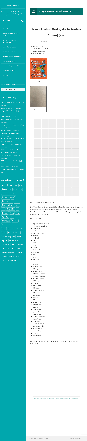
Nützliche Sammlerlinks (9, 61)
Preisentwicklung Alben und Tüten (11, 66)
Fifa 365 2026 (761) (6, 130)
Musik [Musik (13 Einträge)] (12, 216)
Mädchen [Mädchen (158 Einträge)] (6, 221)
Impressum (5, 75)
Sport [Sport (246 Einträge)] (4, 241)
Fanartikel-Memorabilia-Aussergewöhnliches (9, 41)
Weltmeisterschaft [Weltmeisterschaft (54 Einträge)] (8, 253)
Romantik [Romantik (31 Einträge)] (19, 229)
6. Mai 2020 (44, 41)
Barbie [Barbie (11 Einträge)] (20, 185)
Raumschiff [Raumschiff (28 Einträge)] (11, 229)
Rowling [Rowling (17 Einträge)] (4, 232)
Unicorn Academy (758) (7, 166)
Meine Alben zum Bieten (9, 47)
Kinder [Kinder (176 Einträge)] (5, 213)
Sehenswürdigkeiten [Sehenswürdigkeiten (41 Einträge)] (8, 237)
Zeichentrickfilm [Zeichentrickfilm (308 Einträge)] (9, 260)
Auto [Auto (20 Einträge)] (16, 185)
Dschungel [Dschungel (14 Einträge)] (12, 193)
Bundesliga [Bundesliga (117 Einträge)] (6, 189)
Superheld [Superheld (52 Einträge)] (5, 245)
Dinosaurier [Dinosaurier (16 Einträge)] (5, 193)
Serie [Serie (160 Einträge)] (19, 237)
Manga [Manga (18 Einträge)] (17, 213)
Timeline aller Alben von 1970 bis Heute (11, 34)
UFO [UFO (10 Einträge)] (7, 248)
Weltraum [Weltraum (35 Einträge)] (19, 252)
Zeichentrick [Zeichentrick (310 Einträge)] (14, 256)
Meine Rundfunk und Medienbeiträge (12, 56)
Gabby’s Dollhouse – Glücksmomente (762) (12, 125)
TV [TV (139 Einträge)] (3, 249)
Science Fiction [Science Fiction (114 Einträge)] (14, 233)
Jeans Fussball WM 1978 (42, 398)
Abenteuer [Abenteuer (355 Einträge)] (7, 185)
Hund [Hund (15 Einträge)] (3, 209)
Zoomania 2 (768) (5, 116)
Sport (56, 398)
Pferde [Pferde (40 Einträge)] (4, 225)
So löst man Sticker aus (9, 51)
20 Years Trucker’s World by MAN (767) (11, 102)
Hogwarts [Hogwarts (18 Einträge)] (17, 205)
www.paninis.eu (13, 5)
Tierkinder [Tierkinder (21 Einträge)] (20, 244)
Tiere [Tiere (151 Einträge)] (13, 245)
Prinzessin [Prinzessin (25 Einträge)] (16, 225)
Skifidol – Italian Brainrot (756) (9, 169)
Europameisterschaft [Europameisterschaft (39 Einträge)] (8, 197)
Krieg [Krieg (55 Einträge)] (12, 213)
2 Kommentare (74, 398)
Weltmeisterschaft (63, 398)
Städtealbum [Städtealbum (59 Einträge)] (13, 241)
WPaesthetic (77, 438)
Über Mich (5, 29)
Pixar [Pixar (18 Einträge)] (10, 224)
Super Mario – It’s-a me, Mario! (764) (10, 155)
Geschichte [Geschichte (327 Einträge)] (7, 205)
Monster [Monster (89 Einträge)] (5, 217)
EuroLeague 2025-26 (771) (8, 108)
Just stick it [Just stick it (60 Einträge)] (10, 209)
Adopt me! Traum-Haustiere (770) (10, 111)
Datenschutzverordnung (9, 70)
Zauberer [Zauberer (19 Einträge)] (4, 256)
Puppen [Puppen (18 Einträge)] (4, 228)
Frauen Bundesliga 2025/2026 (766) (10, 119)
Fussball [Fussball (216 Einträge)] (5, 201)
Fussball (52, 398)
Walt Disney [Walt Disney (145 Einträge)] (16, 249)
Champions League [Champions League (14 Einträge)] (17, 189)
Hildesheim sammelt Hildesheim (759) (11, 161)
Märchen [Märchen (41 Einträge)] (15, 221)
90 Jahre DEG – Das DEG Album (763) (11, 144)
